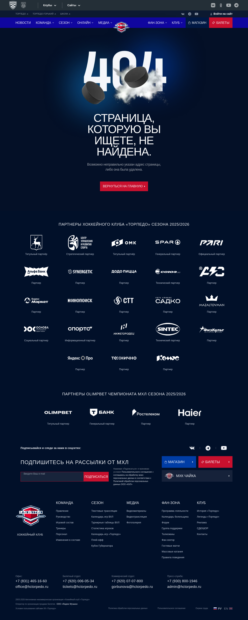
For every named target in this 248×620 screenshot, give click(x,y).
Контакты (202, 534)
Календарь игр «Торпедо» (106, 534)
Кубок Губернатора (102, 545)
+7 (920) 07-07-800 (127, 581)
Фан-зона (171, 503)
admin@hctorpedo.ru (184, 587)
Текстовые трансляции (104, 511)
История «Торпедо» (208, 511)
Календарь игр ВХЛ (102, 516)
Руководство (63, 516)
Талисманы (168, 534)
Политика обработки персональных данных (127, 608)
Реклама (202, 522)
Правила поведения (173, 557)
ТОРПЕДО (22, 14)
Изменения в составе (68, 540)
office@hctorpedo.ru (32, 587)
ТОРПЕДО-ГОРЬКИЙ (44, 14)
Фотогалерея (134, 522)
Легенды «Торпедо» (208, 516)
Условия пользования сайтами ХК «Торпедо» (36, 608)
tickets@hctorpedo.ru (80, 587)
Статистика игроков (102, 528)
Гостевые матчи (171, 545)
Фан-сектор (168, 540)
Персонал (61, 534)
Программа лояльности (175, 511)
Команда (64, 503)
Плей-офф (97, 540)
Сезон (97, 503)
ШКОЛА (65, 14)
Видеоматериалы (136, 511)
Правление (62, 511)
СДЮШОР (202, 528)
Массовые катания (172, 551)
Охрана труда (201, 608)
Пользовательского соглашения (137, 472)
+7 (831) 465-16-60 (31, 581)
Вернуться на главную (124, 186)
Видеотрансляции (137, 516)
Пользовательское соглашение (171, 608)
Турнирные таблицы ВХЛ (105, 522)
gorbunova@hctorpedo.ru (132, 587)
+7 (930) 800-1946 (182, 581)
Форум (165, 522)
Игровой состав (65, 522)
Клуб (201, 503)
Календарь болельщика (175, 516)
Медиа (133, 503)
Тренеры (61, 528)
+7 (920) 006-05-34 (78, 581)
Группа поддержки (172, 528)
